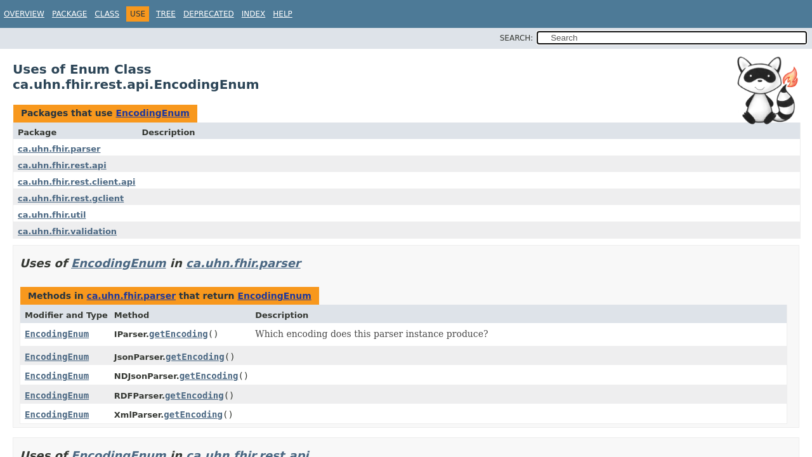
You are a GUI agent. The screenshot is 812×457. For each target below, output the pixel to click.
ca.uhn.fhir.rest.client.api (76, 182)
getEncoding (178, 334)
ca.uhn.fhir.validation (67, 231)
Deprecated (208, 14)
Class (107, 14)
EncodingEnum (152, 113)
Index (254, 14)
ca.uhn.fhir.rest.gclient (71, 198)
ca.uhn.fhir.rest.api (62, 165)
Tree (166, 14)
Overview (24, 14)
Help (282, 14)
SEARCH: (517, 38)
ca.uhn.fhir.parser (59, 149)
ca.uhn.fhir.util (52, 215)
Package (69, 14)
